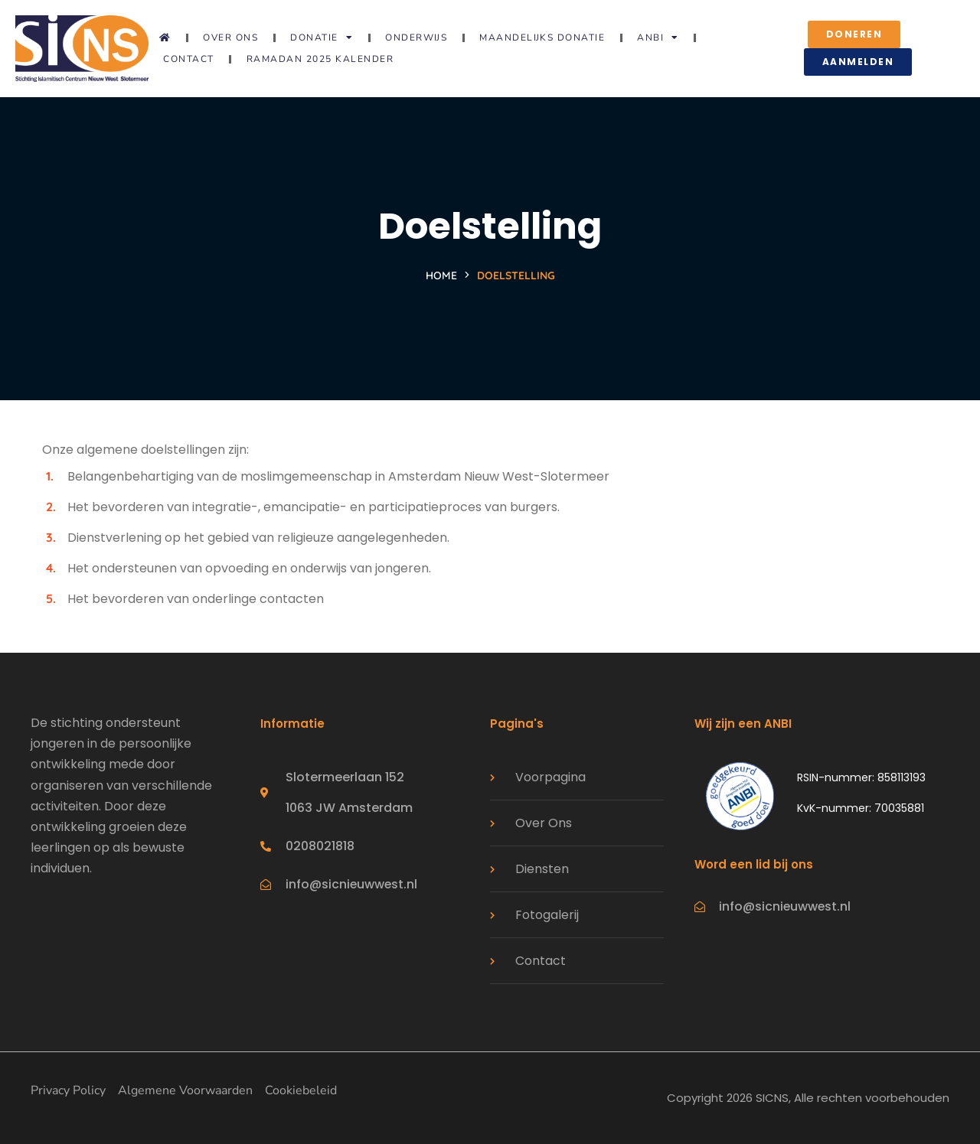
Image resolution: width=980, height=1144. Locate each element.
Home (441, 275)
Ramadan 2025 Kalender (320, 59)
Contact (188, 59)
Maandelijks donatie (542, 37)
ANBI (658, 37)
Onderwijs (416, 37)
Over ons (230, 37)
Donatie (321, 37)
